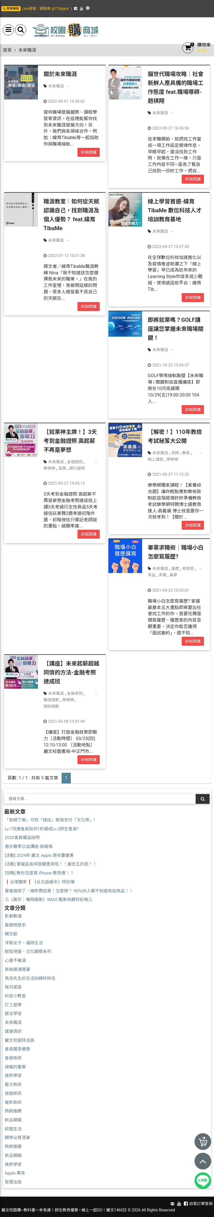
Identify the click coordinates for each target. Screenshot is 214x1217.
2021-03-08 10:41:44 (64, 721)
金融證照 (74, 462)
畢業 (173, 575)
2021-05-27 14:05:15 (64, 483)
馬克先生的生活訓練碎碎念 (30, 978)
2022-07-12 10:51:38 (64, 255)
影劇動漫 (13, 916)
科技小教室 (15, 996)
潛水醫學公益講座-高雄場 (28, 846)
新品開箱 (13, 1120)
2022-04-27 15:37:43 (168, 246)
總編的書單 (15, 1066)
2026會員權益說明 (22, 837)
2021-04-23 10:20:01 (168, 590)
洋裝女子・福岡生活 (24, 942)
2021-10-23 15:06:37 (168, 365)
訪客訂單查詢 (201, 1203)
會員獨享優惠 (17, 1049)
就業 (62, 468)
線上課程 (155, 459)
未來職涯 (56, 86)
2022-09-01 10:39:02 (64, 101)
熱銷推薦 (13, 1111)
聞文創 (11, 933)
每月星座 (13, 987)
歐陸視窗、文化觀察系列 (28, 951)
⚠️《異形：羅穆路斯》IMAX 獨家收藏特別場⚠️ (48, 899)
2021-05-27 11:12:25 (168, 474)
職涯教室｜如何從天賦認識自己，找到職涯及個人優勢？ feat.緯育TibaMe (71, 215)
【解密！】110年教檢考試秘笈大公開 (175, 436)
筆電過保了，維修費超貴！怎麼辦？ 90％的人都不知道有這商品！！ (69, 890)
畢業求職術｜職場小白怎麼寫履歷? (175, 552)
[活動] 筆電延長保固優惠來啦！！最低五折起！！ (51, 864)
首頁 (7, 50)
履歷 (175, 568)
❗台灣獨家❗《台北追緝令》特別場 (40, 882)
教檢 (186, 453)
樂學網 (49, 468)
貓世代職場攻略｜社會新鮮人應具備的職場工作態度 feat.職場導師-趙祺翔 (175, 87)
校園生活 (13, 1129)
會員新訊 (13, 1058)
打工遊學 (13, 1004)
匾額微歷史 (15, 925)
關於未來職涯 (60, 74)
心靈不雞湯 (15, 960)
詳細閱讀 (88, 152)
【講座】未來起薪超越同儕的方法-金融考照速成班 (71, 672)
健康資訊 (13, 1031)
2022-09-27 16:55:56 (168, 128)
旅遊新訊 (13, 1093)
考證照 (188, 568)
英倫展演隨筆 (17, 969)
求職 (162, 575)
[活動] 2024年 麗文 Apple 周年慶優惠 (39, 855)
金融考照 (74, 693)
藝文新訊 (13, 1084)
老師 (175, 453)
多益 (151, 575)
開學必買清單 (17, 1137)
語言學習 (13, 1013)
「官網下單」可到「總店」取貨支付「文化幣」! (50, 820)
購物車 (204, 44)
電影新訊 (13, 1102)
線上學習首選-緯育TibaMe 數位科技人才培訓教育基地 (174, 210)
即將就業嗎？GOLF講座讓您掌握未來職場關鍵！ (175, 329)
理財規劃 (51, 706)
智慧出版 (13, 1182)
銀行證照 (77, 468)
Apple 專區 (15, 1173)
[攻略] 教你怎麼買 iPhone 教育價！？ (39, 873)
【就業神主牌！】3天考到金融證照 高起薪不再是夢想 (70, 441)
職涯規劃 (51, 700)
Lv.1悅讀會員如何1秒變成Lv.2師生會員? (42, 828)
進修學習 (13, 1075)
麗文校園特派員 (19, 1040)
